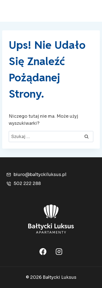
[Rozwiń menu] (89, 10)
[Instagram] (59, 251)
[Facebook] (43, 251)
